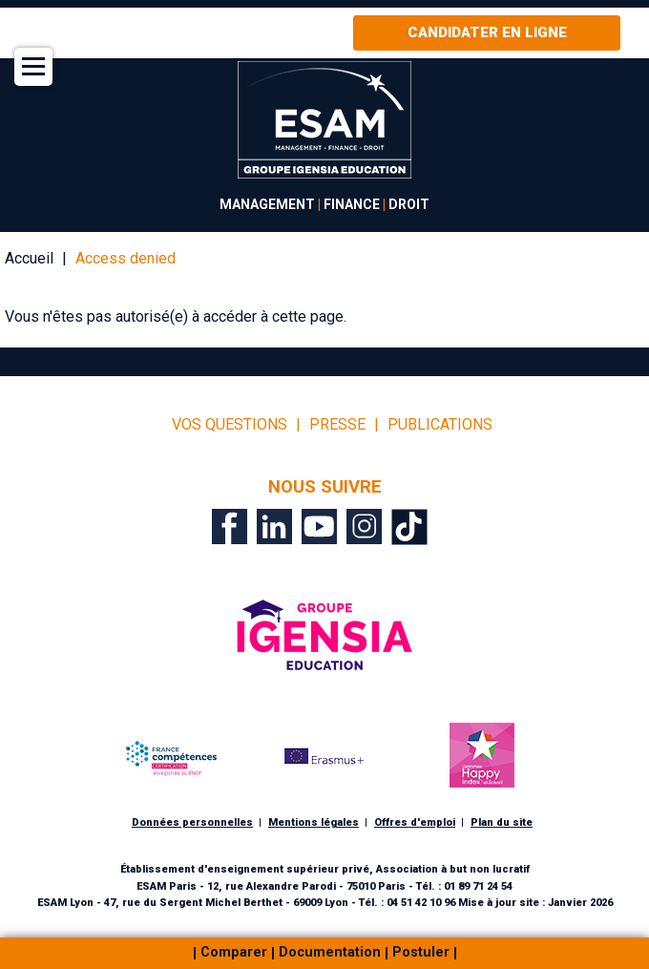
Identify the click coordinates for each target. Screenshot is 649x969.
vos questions (229, 424)
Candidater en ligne (487, 32)
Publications (439, 424)
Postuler (421, 953)
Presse (337, 424)
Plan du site (502, 822)
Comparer (233, 953)
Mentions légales (313, 822)
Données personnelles (192, 822)
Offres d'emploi (414, 822)
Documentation (330, 953)
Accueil (29, 258)
